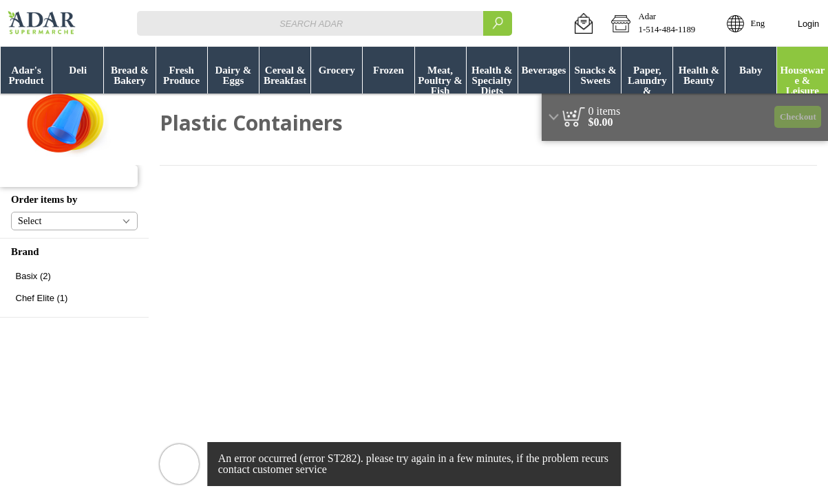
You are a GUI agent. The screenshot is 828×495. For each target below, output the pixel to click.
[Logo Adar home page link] (41, 23)
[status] (604, 111)
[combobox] (324, 23)
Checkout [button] (798, 117)
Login (808, 24)
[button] (583, 23)
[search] (497, 23)
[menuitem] (26, 70)
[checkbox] (74, 276)
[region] (685, 117)
